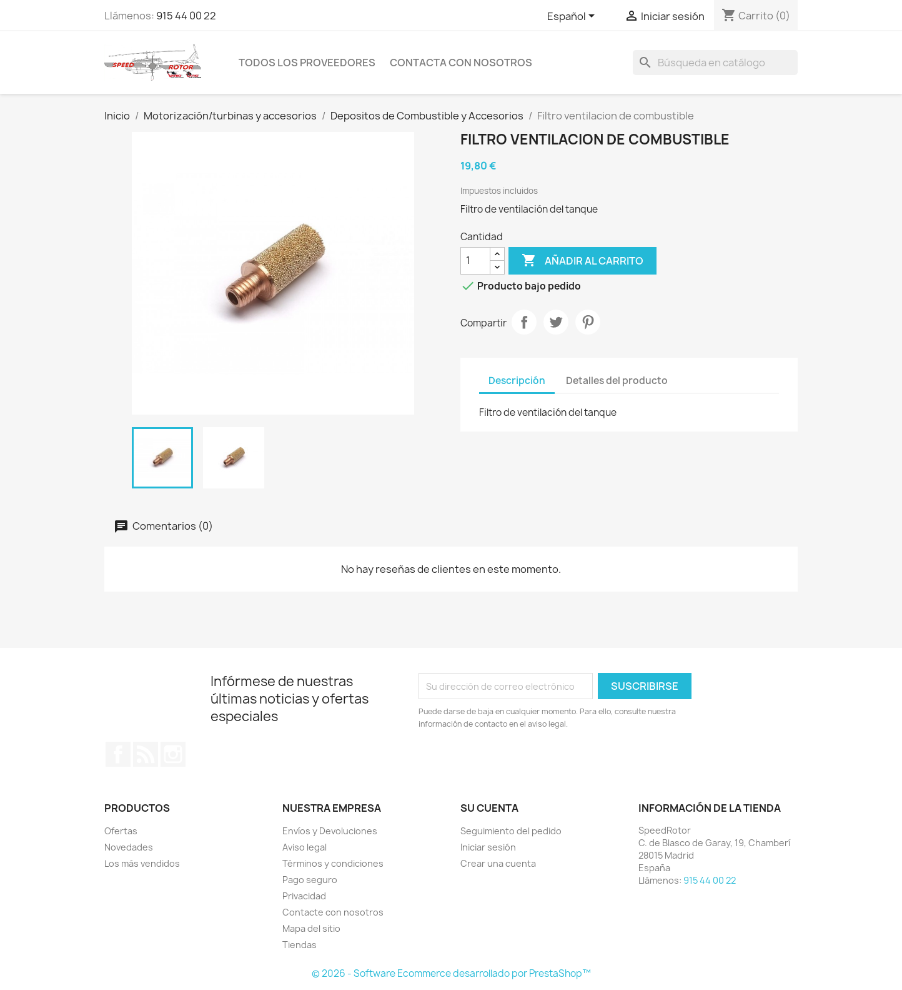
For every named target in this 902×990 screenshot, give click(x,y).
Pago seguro (309, 880)
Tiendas (299, 945)
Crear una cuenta (498, 863)
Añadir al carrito (582, 261)
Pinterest (587, 322)
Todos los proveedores (307, 62)
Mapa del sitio (311, 928)
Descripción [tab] (516, 380)
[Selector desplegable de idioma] (573, 16)
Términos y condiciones (333, 863)
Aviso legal (304, 847)
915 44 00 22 (186, 16)
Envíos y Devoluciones (329, 831)
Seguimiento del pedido (511, 831)
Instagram (173, 754)
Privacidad (304, 896)
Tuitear (555, 322)
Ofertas (120, 831)
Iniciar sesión (488, 847)
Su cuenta (489, 808)
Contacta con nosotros (461, 62)
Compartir (524, 322)
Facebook (118, 754)
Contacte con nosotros (333, 912)
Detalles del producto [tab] (617, 380)
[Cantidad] (475, 261)
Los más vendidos (142, 863)
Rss (145, 754)
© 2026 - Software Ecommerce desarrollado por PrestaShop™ (451, 973)
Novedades (128, 847)
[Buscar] (715, 62)
